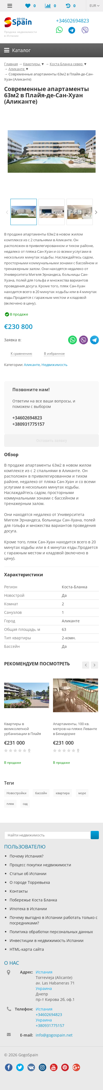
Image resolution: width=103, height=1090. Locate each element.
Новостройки (16, 793)
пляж (10, 804)
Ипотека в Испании (28, 908)
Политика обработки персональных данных (51, 931)
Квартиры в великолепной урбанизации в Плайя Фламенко (22, 728)
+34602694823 (72, 20)
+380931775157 (28, 424)
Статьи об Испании (28, 873)
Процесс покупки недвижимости (40, 864)
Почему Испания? (26, 856)
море (82, 793)
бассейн (41, 793)
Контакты (19, 891)
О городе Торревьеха (30, 882)
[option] (24, 212)
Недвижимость (54, 364)
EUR (95, 5)
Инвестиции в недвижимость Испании (46, 940)
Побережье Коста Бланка (33, 899)
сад (25, 804)
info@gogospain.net (54, 1035)
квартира (62, 793)
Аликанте (32, 364)
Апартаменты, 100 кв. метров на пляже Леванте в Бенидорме (75, 728)
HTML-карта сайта (27, 949)
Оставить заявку (51, 440)
